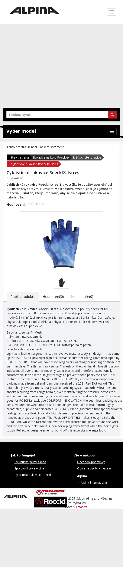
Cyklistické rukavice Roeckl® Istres (34, 164)
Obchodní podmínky (91, 462)
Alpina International (94, 482)
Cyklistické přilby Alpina (30, 462)
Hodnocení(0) (53, 296)
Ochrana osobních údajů (94, 468)
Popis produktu (22, 296)
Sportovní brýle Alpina (29, 468)
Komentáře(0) (82, 296)
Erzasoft (81, 507)
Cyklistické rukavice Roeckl (32, 475)
